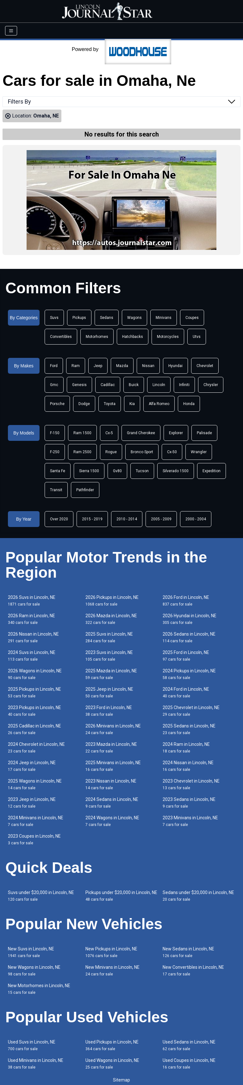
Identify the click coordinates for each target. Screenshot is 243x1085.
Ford (54, 366)
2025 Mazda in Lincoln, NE (111, 674)
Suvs (54, 317)
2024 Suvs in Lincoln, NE (31, 656)
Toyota (109, 404)
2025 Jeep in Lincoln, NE (109, 692)
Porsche (57, 404)
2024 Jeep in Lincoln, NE (32, 766)
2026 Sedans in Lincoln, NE (189, 637)
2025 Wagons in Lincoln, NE (35, 784)
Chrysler (210, 385)
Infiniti (184, 385)
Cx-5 (109, 433)
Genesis (79, 385)
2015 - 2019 (92, 519)
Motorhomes (97, 336)
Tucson (142, 471)
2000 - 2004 (195, 519)
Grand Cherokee (141, 433)
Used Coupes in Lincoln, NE (189, 1063)
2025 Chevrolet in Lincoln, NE (191, 711)
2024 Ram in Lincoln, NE (186, 747)
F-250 (54, 452)
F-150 (54, 433)
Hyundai (175, 366)
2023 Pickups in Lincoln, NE (34, 711)
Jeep (98, 366)
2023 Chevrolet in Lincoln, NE (191, 784)
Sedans (106, 317)
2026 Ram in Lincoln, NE (31, 619)
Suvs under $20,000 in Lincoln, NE (41, 896)
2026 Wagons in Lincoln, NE (35, 674)
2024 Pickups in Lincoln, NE (189, 674)
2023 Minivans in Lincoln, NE (190, 821)
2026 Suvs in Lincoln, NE (31, 600)
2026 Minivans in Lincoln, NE (113, 729)
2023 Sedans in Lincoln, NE (189, 803)
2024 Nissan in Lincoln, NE (188, 766)
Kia (132, 404)
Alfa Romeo (159, 404)
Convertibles (61, 336)
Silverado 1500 (176, 471)
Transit (56, 490)
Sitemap (121, 1079)
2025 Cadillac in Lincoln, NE (34, 729)
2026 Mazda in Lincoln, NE (111, 619)
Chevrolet (204, 366)
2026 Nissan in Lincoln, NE (33, 637)
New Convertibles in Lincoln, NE (193, 970)
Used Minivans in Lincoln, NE (35, 1063)
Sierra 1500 (89, 471)
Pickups (79, 317)
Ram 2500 (82, 452)
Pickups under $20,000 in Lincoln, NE (121, 896)
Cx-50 (172, 452)
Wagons (134, 317)
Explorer (176, 433)
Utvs (197, 336)
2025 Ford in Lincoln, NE (186, 656)
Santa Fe (57, 471)
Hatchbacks (132, 336)
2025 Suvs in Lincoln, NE (109, 637)
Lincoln (159, 385)
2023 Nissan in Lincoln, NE (110, 784)
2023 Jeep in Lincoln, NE (32, 803)
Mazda (122, 366)
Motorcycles (168, 336)
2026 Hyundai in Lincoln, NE (189, 619)
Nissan (148, 366)
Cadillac (108, 385)
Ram (76, 366)
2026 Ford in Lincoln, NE (186, 600)
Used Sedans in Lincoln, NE (189, 1045)
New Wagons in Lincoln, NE (34, 970)
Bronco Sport (142, 452)
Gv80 (117, 471)
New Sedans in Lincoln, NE (188, 952)
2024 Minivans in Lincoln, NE (35, 821)
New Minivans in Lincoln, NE (112, 970)
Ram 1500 (82, 433)
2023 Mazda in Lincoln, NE (111, 747)
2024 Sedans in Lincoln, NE (111, 803)
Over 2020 (59, 519)
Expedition (211, 471)
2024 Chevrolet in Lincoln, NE (36, 747)
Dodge (84, 404)
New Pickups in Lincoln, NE (111, 952)
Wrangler (199, 452)
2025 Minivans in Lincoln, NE (113, 766)
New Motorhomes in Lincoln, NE (39, 989)
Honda (189, 404)
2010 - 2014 (126, 519)
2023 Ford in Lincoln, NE (108, 711)
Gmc (54, 385)
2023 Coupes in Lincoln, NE (34, 839)
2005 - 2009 (161, 519)
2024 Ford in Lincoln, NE (186, 692)
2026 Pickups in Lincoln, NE (112, 600)
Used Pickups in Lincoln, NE (112, 1045)
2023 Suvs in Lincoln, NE (109, 656)
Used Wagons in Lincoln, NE (112, 1063)
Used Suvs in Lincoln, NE (31, 1045)
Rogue (111, 452)
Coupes (192, 317)
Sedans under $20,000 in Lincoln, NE (198, 896)
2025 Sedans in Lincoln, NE (189, 729)
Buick (134, 385)
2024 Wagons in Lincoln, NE (112, 821)
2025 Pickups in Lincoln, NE (34, 692)
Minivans (163, 317)
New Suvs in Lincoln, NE (31, 952)
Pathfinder (85, 490)
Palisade (204, 433)
